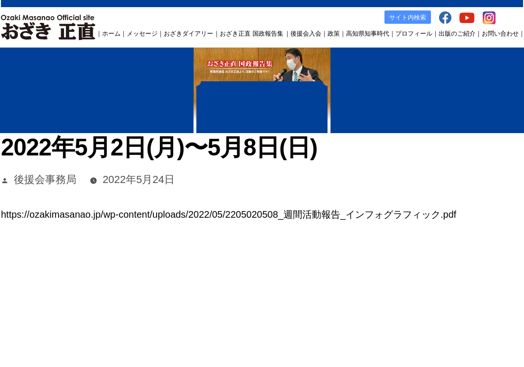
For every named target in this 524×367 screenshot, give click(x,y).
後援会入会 (305, 33)
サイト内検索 (407, 17)
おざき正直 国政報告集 (251, 33)
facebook (398, 292)
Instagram (461, 292)
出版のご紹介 (457, 33)
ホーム (111, 33)
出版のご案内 (360, 292)
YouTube (429, 292)
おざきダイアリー (188, 33)
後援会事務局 (45, 179)
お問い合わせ (500, 33)
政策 (334, 33)
